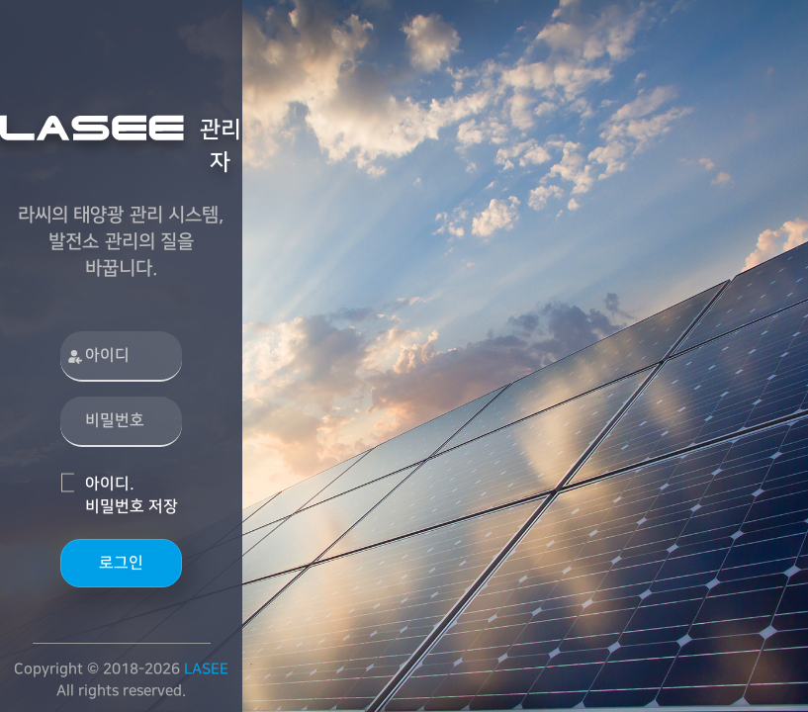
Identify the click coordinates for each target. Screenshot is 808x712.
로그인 (121, 563)
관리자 (120, 145)
